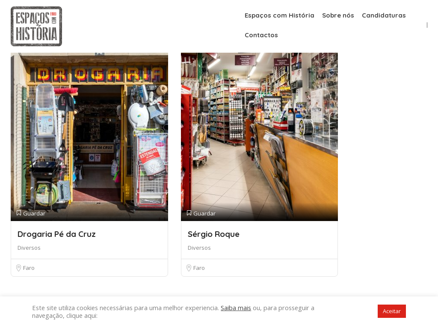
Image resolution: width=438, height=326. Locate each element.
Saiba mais (236, 307)
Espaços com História (279, 15)
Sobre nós (338, 15)
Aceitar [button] (392, 311)
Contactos (261, 35)
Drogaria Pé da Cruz (57, 234)
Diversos (29, 247)
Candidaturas (384, 15)
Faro (29, 268)
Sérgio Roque (214, 234)
